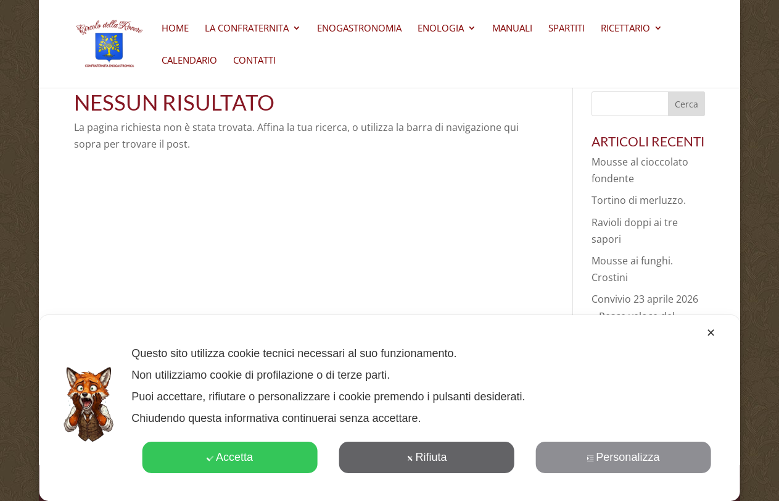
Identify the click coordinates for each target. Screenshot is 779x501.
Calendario (189, 61)
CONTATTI (254, 61)
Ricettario (625, 28)
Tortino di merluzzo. (638, 200)
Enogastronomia (359, 28)
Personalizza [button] (623, 457)
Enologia (441, 28)
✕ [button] (710, 333)
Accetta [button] (230, 457)
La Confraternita (247, 28)
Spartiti (566, 28)
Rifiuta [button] (426, 457)
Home (175, 28)
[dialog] (389, 408)
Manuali (512, 28)
